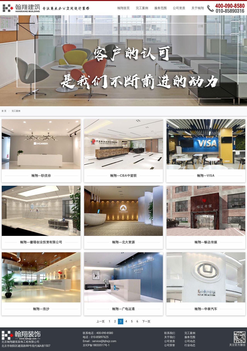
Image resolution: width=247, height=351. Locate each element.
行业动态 (189, 345)
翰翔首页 (123, 8)
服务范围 (160, 8)
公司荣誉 (169, 345)
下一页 (146, 321)
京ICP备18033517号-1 (96, 345)
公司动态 (189, 341)
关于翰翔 (197, 8)
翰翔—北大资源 (123, 242)
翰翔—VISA (206, 175)
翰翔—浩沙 (41, 309)
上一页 (100, 321)
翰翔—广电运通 (123, 309)
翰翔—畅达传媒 (206, 242)
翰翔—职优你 (41, 175)
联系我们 (169, 333)
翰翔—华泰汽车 (206, 309)
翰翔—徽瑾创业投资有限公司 (41, 242)
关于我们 (169, 337)
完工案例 (142, 8)
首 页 (4, 111)
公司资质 (179, 8)
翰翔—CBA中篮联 (123, 175)
